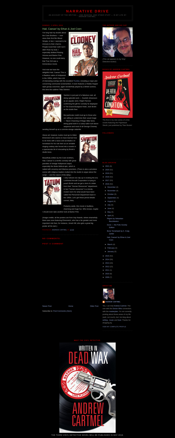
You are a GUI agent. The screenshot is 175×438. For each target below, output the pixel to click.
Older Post (94, 306)
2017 (107, 180)
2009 (107, 277)
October (110, 194)
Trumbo (76, 81)
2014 (107, 259)
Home (70, 306)
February (111, 248)
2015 (107, 256)
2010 (107, 274)
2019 (107, 173)
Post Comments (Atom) (62, 311)
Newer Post (47, 306)
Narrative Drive (87, 11)
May (109, 212)
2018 (107, 177)
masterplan (113, 311)
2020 (107, 170)
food (119, 320)
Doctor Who (117, 309)
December (111, 187)
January (110, 251)
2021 (107, 166)
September (112, 198)
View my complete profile (114, 326)
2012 (107, 267)
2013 (107, 263)
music (111, 320)
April (109, 215)
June (109, 208)
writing (105, 320)
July (109, 205)
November (111, 191)
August (110, 201)
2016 (107, 184)
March (110, 244)
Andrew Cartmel (113, 302)
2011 (107, 270)
